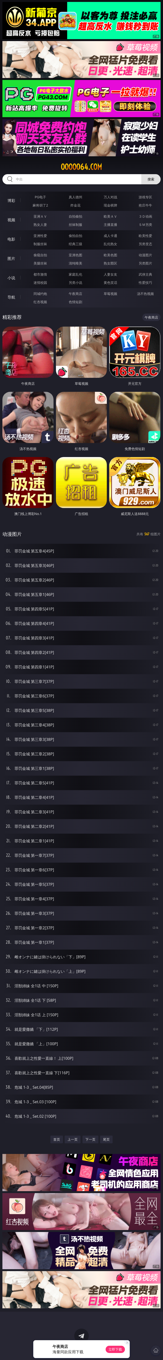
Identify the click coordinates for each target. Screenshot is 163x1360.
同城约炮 (40, 293)
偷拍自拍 (75, 235)
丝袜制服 (75, 224)
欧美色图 (110, 255)
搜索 (151, 179)
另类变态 (145, 244)
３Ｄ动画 (145, 216)
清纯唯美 (75, 263)
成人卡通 (110, 235)
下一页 (90, 1139)
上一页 (73, 1139)
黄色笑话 (110, 282)
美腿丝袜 (40, 263)
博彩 (11, 200)
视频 (11, 219)
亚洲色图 (75, 255)
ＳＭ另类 (145, 224)
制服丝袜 (40, 244)
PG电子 (40, 197)
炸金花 (75, 205)
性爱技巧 (145, 282)
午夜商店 (75, 293)
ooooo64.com (81, 167)
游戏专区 (145, 197)
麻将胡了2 (40, 205)
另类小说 (75, 282)
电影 (11, 239)
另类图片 (145, 263)
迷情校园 (40, 282)
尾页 (106, 1139)
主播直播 (110, 224)
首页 (56, 1139)
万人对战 (110, 197)
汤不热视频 (145, 293)
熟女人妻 (40, 224)
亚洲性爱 (40, 235)
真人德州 (75, 197)
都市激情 (40, 274)
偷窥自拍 (40, 255)
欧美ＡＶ (110, 216)
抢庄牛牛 (145, 205)
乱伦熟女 (110, 244)
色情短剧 (75, 302)
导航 (11, 297)
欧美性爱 (145, 235)
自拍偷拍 (75, 216)
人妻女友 (110, 274)
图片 (11, 258)
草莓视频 (110, 293)
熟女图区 (110, 263)
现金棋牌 (110, 205)
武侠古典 (145, 274)
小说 (11, 277)
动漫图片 (145, 255)
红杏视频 (40, 302)
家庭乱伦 (75, 274)
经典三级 (75, 244)
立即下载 (115, 1349)
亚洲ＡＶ (40, 216)
